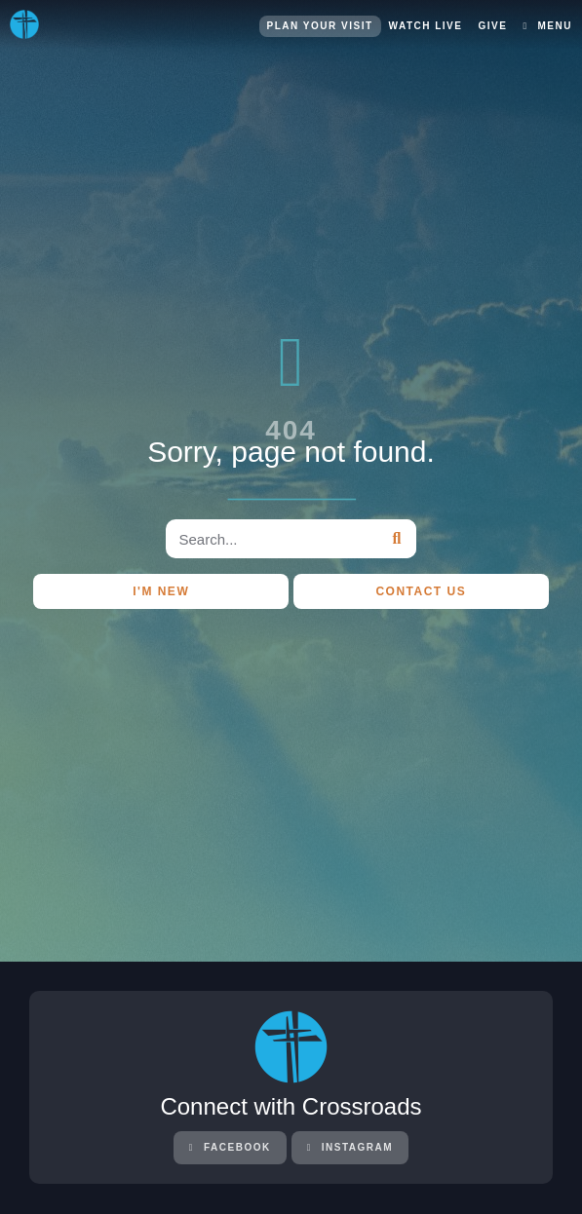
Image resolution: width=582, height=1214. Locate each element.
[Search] (396, 538)
